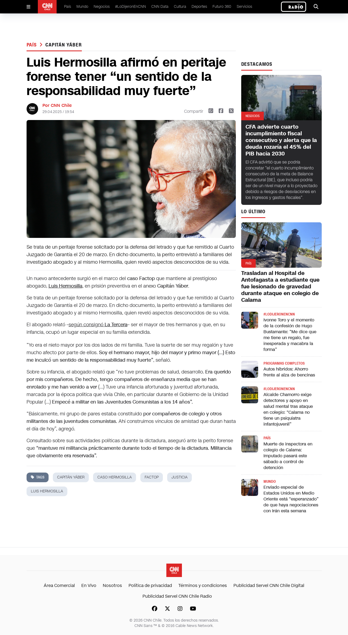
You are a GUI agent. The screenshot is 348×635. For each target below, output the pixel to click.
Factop (152, 477)
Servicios (244, 6)
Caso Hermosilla (114, 477)
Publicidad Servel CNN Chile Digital (268, 585)
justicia (179, 477)
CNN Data (159, 6)
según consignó (98, 324)
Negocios (102, 6)
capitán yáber (63, 44)
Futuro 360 (222, 6)
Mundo (82, 6)
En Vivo (88, 585)
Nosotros (112, 585)
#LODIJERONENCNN (279, 314)
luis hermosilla (47, 491)
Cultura (180, 6)
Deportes (199, 6)
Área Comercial (59, 585)
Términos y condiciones (202, 585)
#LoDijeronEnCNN (130, 6)
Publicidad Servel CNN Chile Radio (177, 596)
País (67, 6)
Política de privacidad (150, 585)
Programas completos (284, 363)
